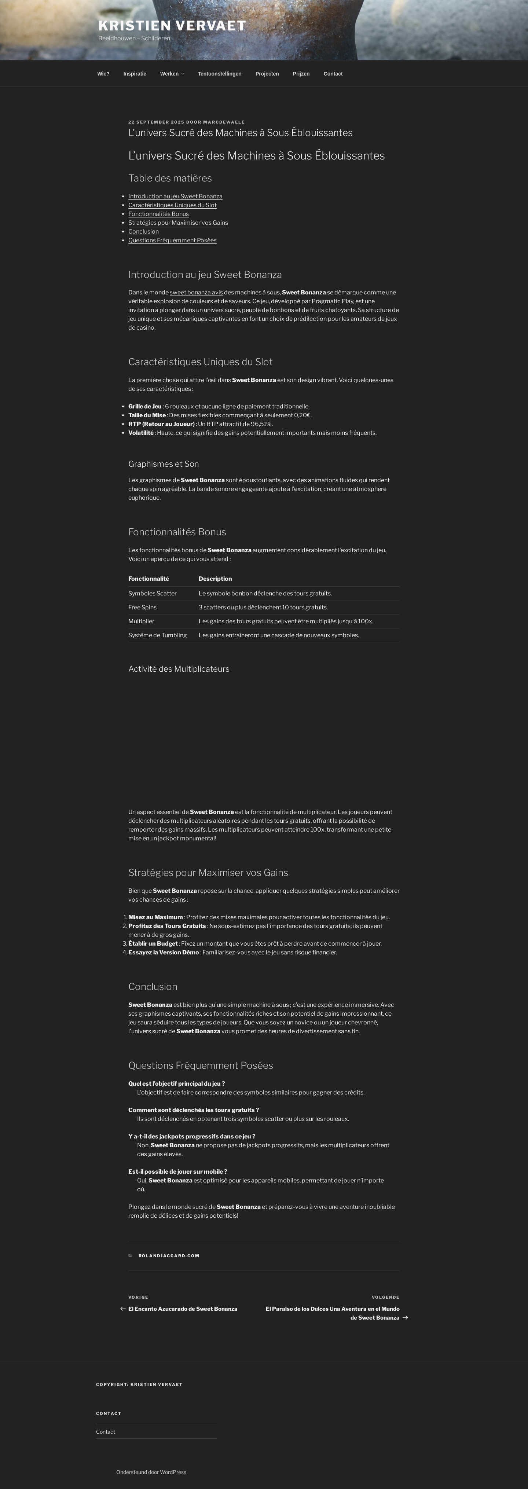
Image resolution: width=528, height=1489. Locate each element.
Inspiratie (135, 74)
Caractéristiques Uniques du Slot (172, 205)
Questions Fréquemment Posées (172, 240)
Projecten (267, 74)
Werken (173, 74)
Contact (333, 74)
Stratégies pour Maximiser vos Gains (178, 222)
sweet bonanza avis (196, 292)
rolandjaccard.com (169, 1255)
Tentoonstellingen (220, 74)
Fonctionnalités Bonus (158, 213)
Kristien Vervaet (172, 26)
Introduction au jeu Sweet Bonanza (175, 196)
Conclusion (143, 231)
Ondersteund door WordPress (151, 1472)
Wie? (104, 74)
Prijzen (301, 74)
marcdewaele (224, 122)
